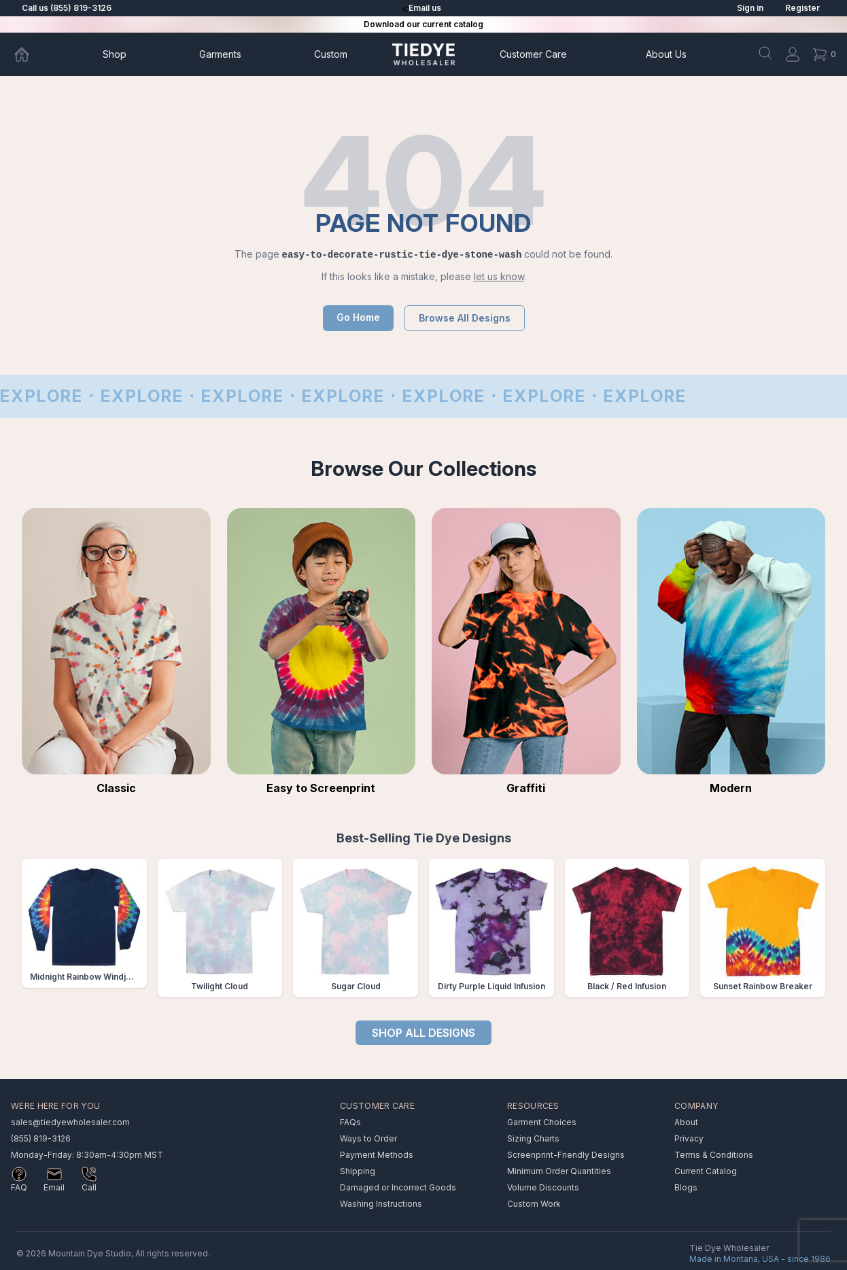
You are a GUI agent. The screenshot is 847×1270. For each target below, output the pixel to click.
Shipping (357, 1171)
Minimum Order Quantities (559, 1171)
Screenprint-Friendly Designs (566, 1155)
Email (54, 1187)
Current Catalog (705, 1171)
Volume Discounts (543, 1187)
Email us (425, 8)
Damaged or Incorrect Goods (398, 1187)
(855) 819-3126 (41, 1138)
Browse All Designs (465, 318)
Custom (330, 54)
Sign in (750, 8)
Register (802, 8)
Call (89, 1187)
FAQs (350, 1122)
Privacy (689, 1138)
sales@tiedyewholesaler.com (70, 1122)
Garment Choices (541, 1122)
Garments (220, 54)
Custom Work (534, 1204)
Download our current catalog (423, 24)
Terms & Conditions (713, 1155)
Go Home (358, 317)
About (666, 54)
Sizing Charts (533, 1138)
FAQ (19, 1187)
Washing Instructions (381, 1204)
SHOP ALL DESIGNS (423, 1033)
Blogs (685, 1187)
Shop (114, 54)
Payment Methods (376, 1155)
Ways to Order (368, 1138)
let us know (499, 276)
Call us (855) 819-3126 (66, 8)
